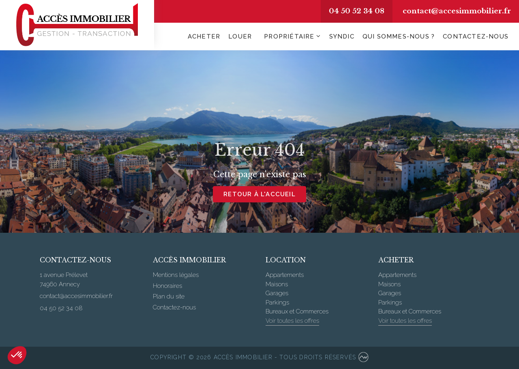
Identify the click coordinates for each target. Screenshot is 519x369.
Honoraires (167, 286)
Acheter (204, 36)
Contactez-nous (475, 36)
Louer (240, 36)
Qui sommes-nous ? (398, 36)
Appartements (285, 275)
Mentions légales (176, 275)
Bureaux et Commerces (297, 311)
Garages (277, 293)
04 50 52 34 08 (356, 11)
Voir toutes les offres (292, 320)
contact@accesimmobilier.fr (457, 11)
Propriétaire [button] (289, 36)
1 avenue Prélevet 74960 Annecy (64, 279)
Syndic (341, 36)
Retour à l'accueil (259, 194)
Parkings (277, 302)
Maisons (277, 284)
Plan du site (168, 296)
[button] (17, 355)
